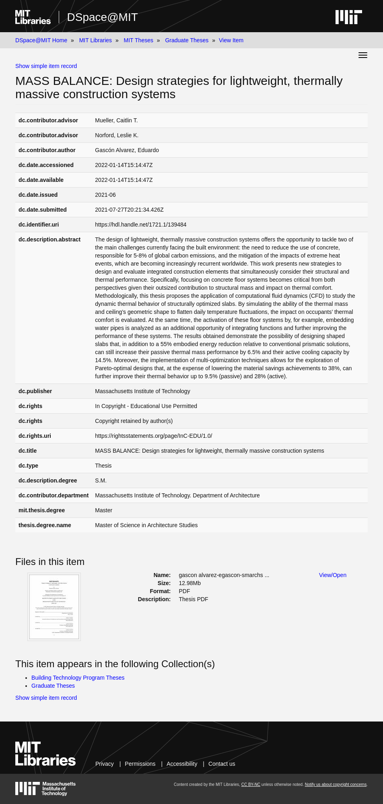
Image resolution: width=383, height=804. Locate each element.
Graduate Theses (186, 40)
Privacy (104, 764)
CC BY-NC (250, 784)
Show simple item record (46, 66)
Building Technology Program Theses (77, 677)
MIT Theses (138, 40)
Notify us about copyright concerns (336, 784)
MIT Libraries (95, 40)
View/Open (332, 575)
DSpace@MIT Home (41, 40)
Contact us (221, 764)
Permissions (140, 764)
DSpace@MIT (102, 17)
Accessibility (182, 764)
